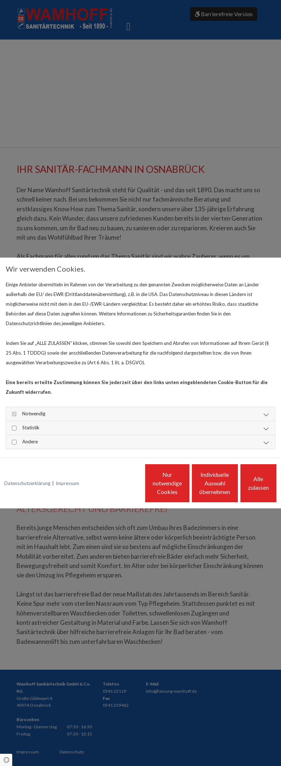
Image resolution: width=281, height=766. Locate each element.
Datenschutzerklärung (27, 463)
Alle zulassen (243, 488)
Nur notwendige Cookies (107, 488)
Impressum (67, 463)
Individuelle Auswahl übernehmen (175, 488)
